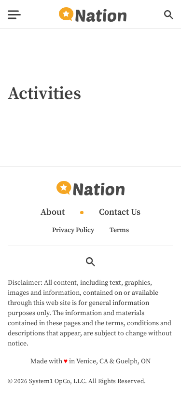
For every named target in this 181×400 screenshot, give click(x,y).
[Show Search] (168, 14)
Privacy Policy (73, 230)
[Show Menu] (14, 14)
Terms (119, 230)
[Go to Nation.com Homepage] (92, 14)
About (53, 212)
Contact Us (119, 212)
